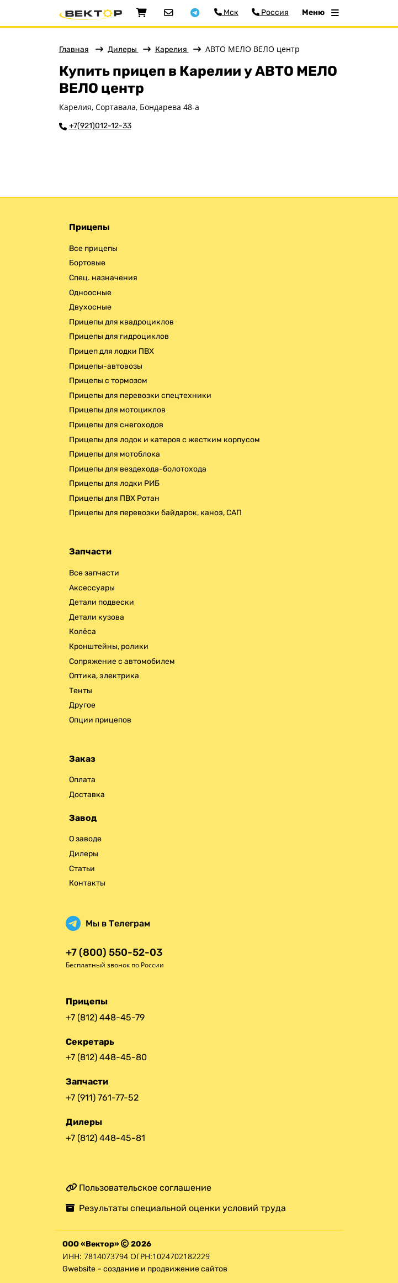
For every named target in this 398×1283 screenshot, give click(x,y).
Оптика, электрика (104, 675)
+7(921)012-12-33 (100, 126)
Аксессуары (92, 588)
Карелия (172, 49)
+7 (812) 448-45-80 (106, 1057)
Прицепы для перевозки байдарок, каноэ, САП (155, 512)
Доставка (87, 794)
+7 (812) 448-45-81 (105, 1138)
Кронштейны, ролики (108, 646)
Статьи (82, 868)
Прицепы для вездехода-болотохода (137, 469)
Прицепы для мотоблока (114, 454)
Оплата (82, 779)
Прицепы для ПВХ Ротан (114, 498)
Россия (270, 12)
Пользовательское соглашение (138, 1187)
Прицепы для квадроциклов (121, 322)
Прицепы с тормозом (108, 380)
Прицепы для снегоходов (116, 425)
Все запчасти (94, 573)
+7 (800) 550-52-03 (114, 953)
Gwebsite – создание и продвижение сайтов (144, 1269)
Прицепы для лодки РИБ (114, 483)
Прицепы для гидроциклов (119, 336)
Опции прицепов (100, 720)
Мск (226, 12)
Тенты (80, 690)
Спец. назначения (103, 277)
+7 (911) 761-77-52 (102, 1097)
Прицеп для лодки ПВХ (111, 351)
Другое (82, 705)
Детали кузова (96, 617)
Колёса (82, 631)
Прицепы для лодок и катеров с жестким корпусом (164, 439)
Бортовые (87, 263)
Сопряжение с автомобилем (122, 661)
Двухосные (90, 307)
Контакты (87, 883)
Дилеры (123, 49)
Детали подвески (101, 602)
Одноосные (90, 292)
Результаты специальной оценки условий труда (176, 1208)
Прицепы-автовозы (105, 366)
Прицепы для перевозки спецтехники (140, 395)
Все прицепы (93, 248)
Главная (74, 49)
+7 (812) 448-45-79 (105, 1017)
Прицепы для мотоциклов (117, 410)
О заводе (85, 839)
